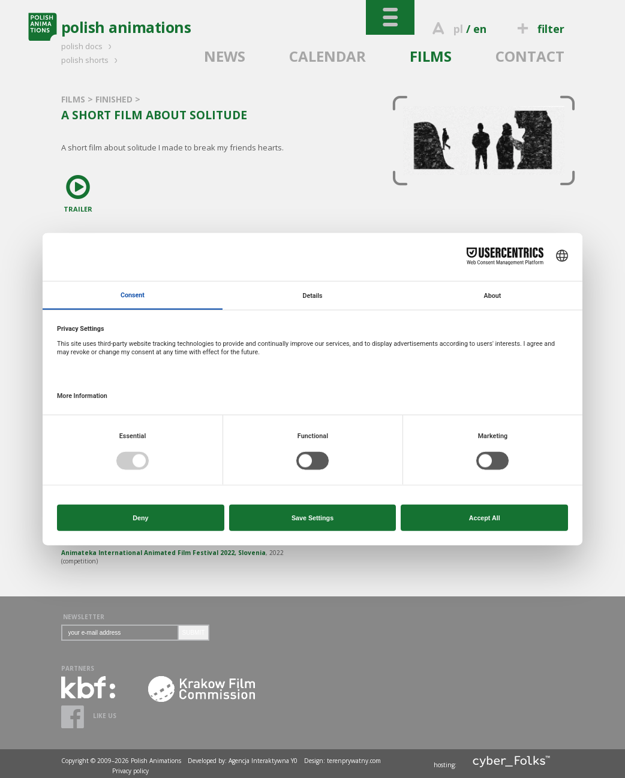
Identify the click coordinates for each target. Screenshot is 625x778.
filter (538, 29)
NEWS (224, 56)
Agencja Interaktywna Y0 (263, 760)
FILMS (431, 56)
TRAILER (78, 191)
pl (458, 29)
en (479, 29)
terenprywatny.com (354, 760)
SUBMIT (193, 632)
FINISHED (115, 99)
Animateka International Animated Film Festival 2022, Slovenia (163, 552)
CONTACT (529, 56)
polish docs (88, 46)
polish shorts (91, 60)
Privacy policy (130, 771)
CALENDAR (327, 56)
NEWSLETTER (83, 617)
